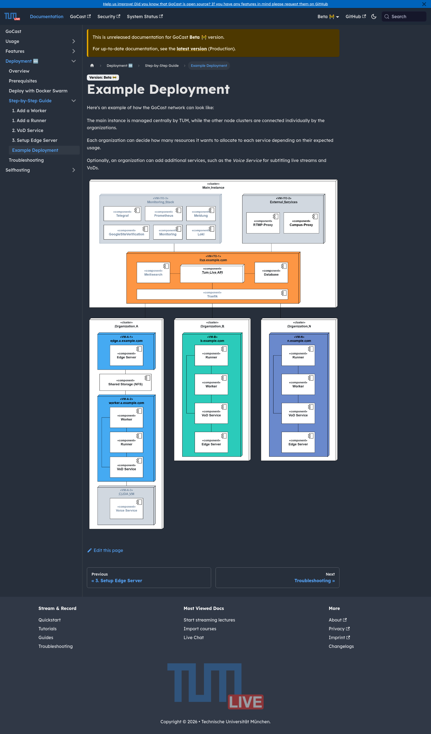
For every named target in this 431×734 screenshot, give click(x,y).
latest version (192, 48)
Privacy (339, 628)
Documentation (46, 16)
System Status (145, 16)
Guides (45, 637)
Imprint (339, 637)
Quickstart (49, 620)
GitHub (356, 16)
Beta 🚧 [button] (326, 16)
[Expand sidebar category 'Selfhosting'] (74, 170)
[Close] (424, 4)
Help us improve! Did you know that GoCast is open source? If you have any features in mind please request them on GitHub (215, 3)
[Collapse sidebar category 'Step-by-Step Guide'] (74, 100)
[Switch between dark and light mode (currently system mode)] (373, 16)
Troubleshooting (55, 646)
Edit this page (105, 550)
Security (108, 16)
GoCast (80, 16)
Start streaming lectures (209, 620)
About (338, 620)
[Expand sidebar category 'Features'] (74, 51)
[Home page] (92, 65)
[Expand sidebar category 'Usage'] (74, 41)
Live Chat (194, 637)
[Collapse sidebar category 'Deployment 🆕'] (74, 61)
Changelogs (341, 646)
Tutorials (47, 628)
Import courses (200, 628)
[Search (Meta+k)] (404, 16)
